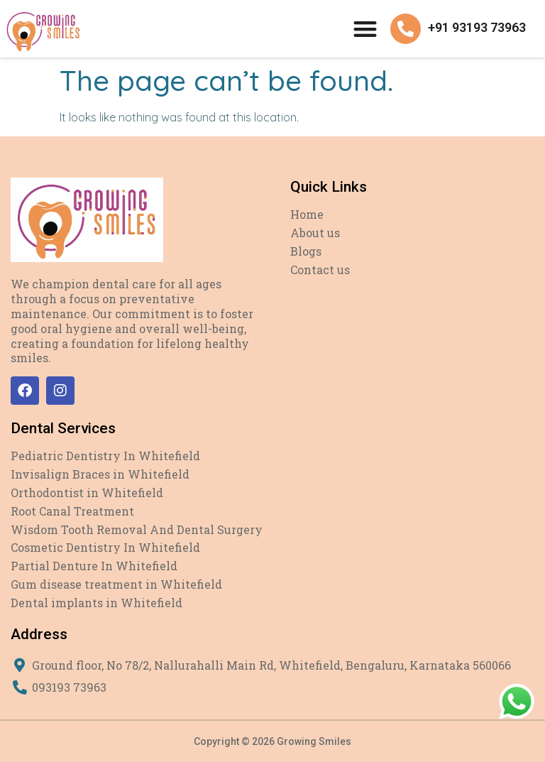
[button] (365, 29)
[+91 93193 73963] (405, 28)
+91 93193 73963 (477, 27)
